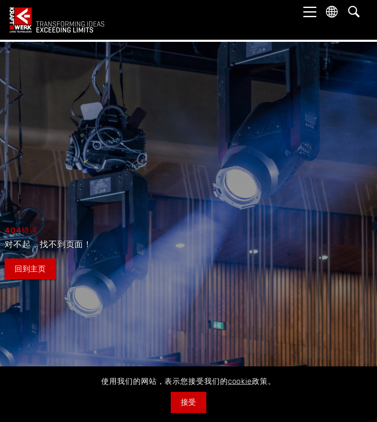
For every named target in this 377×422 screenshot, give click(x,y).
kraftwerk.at (57, 20)
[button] (307, 11)
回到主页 (30, 269)
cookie (240, 392)
